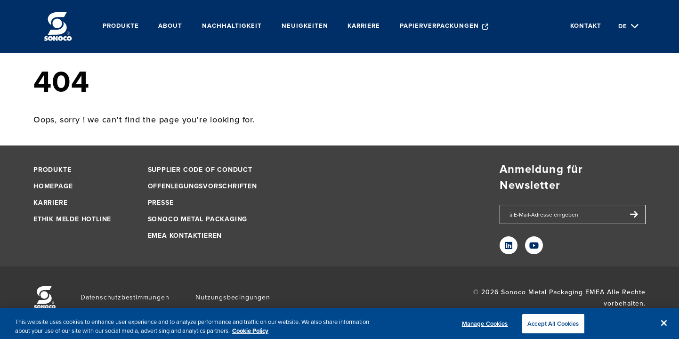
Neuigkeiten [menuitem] (305, 26)
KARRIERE (50, 203)
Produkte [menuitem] (121, 26)
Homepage (53, 186)
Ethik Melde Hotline (72, 219)
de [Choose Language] (622, 26)
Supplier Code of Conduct (200, 170)
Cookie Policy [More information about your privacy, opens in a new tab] (250, 333)
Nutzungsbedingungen (232, 297)
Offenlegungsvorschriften (202, 186)
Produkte (52, 170)
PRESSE (161, 203)
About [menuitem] (170, 26)
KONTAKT (585, 26)
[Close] (664, 325)
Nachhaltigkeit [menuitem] (232, 26)
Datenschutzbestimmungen (125, 297)
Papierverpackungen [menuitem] (439, 26)
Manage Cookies (485, 326)
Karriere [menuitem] (364, 26)
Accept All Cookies (553, 326)
